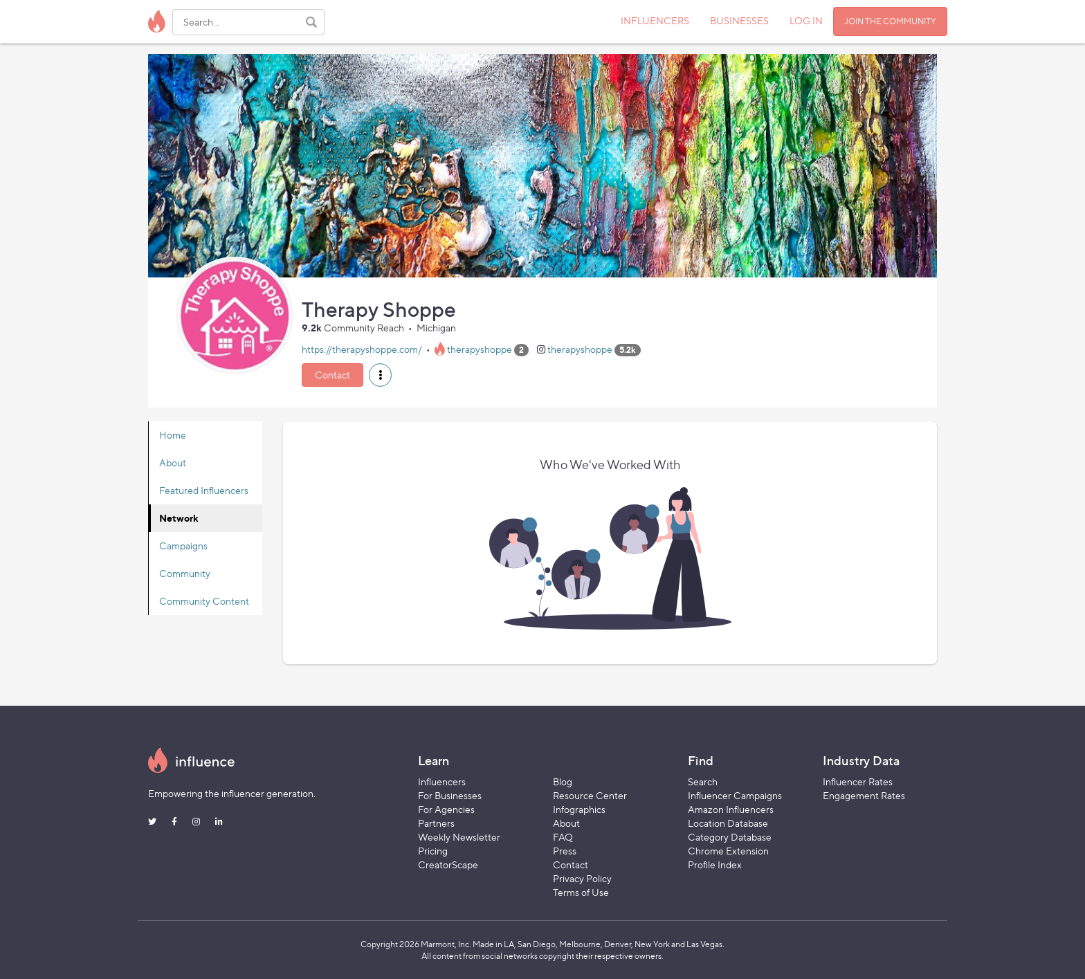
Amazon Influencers (731, 809)
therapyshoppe (479, 349)
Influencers (442, 781)
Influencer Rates (858, 781)
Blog (562, 781)
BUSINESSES (739, 20)
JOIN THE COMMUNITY (890, 21)
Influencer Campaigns (735, 795)
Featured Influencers (203, 490)
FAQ (563, 837)
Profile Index (715, 864)
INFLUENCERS (655, 20)
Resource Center (590, 795)
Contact (332, 375)
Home (172, 435)
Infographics (579, 809)
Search (703, 781)
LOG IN (806, 20)
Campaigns (183, 545)
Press (564, 851)
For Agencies (446, 809)
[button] (380, 375)
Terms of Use (581, 892)
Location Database (728, 823)
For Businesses (450, 795)
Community (184, 573)
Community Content (204, 601)
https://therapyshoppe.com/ (362, 349)
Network (179, 518)
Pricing (433, 851)
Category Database (730, 837)
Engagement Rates (864, 795)
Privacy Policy (582, 878)
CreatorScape (448, 864)
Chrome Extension (728, 851)
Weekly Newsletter (459, 837)
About (172, 462)
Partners (436, 823)
